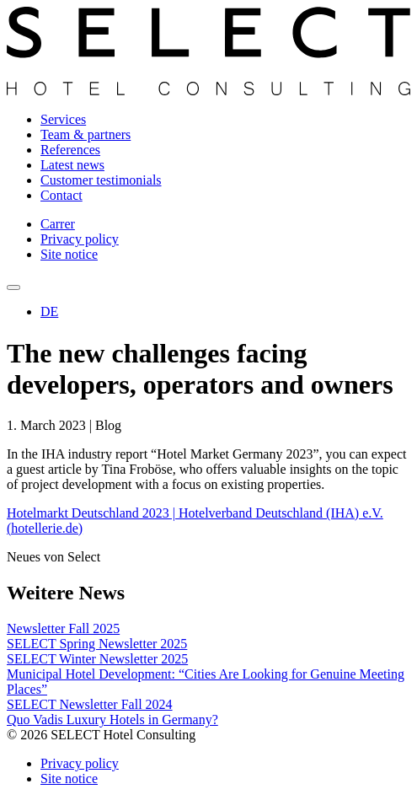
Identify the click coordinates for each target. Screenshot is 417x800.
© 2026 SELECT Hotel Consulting (101, 735)
